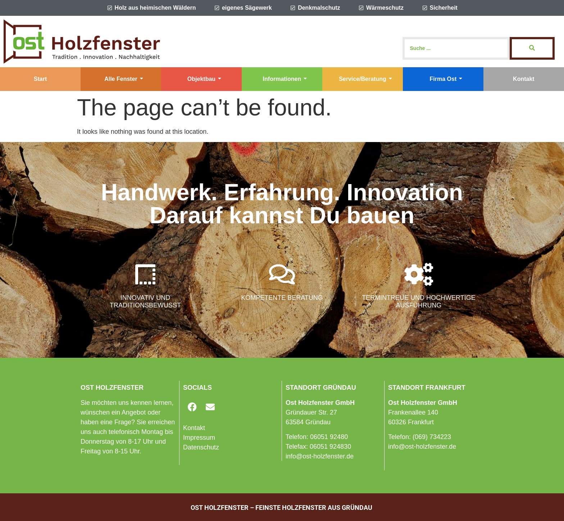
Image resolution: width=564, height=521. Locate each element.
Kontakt (524, 79)
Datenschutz (201, 447)
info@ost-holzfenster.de (320, 456)
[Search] (456, 48)
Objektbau (204, 79)
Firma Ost (446, 79)
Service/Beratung (365, 79)
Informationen (285, 79)
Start (40, 79)
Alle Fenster (123, 79)
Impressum (199, 437)
